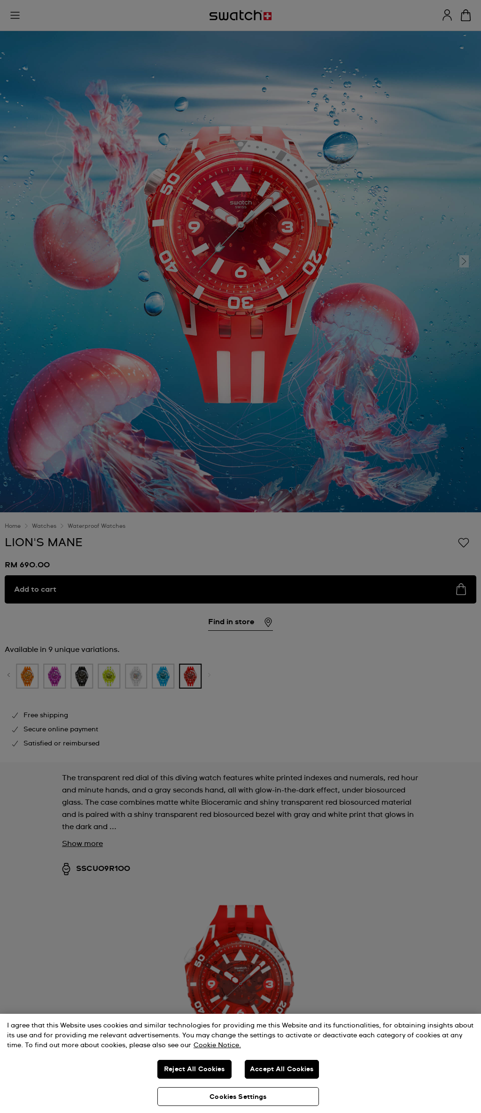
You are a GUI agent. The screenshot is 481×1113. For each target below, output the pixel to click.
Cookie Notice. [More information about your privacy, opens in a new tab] (217, 1045)
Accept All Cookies (282, 1069)
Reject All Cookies (194, 1069)
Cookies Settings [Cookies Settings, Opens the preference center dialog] (237, 1097)
